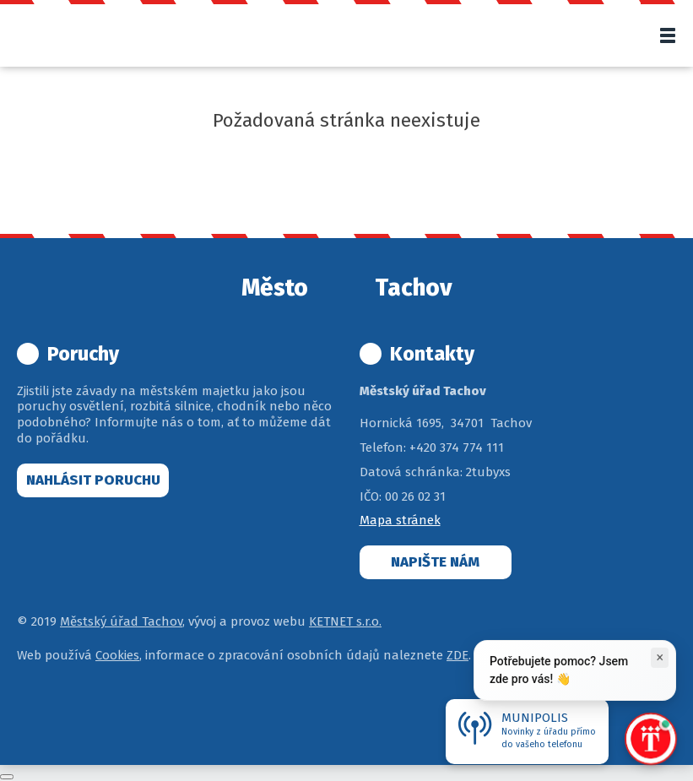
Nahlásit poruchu (93, 480)
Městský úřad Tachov (121, 621)
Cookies (117, 655)
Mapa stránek (400, 520)
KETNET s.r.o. (345, 621)
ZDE (457, 655)
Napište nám (435, 562)
